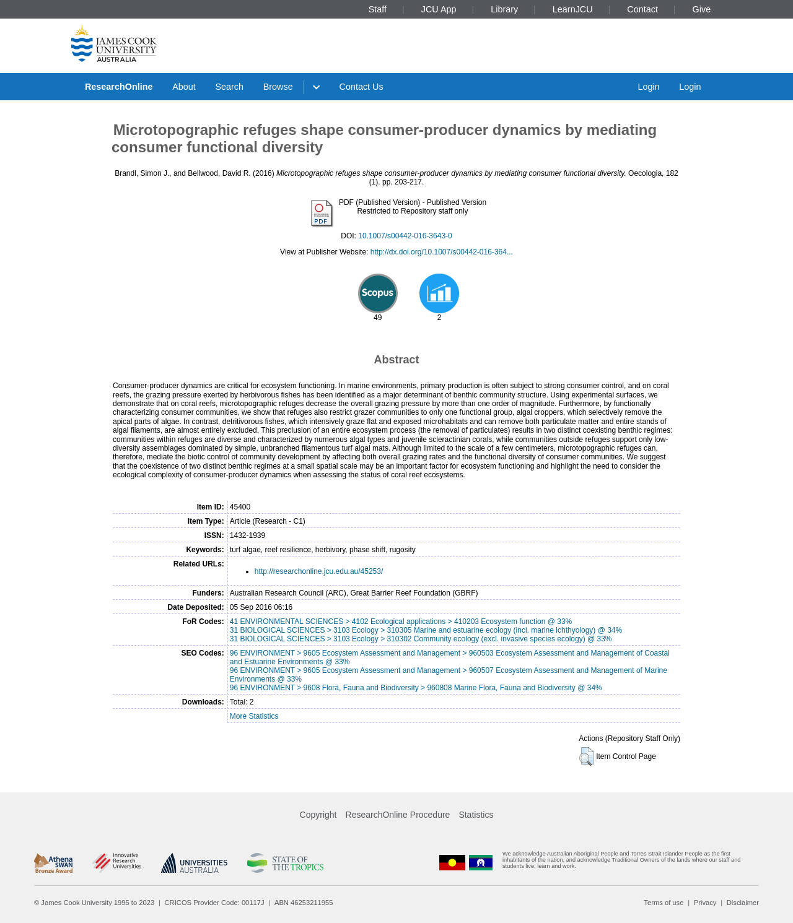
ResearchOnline (119, 87)
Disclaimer (743, 902)
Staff (378, 9)
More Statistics (254, 716)
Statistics (475, 815)
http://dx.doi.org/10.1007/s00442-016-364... (441, 252)
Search (229, 87)
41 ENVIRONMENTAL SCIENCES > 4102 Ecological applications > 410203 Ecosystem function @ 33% (401, 621)
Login (648, 87)
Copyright (318, 815)
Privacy (705, 902)
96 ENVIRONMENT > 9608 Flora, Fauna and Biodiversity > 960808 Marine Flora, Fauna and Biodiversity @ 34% (416, 687)
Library (504, 9)
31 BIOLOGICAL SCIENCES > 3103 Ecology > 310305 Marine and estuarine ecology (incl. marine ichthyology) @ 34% (426, 630)
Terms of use (663, 902)
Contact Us (361, 87)
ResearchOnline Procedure (398, 815)
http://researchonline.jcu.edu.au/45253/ (319, 571)
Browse (278, 87)
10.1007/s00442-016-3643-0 (405, 236)
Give (702, 9)
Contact (642, 9)
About (184, 87)
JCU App (439, 9)
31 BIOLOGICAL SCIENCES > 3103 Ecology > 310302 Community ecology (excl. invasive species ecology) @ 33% (421, 639)
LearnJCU (573, 9)
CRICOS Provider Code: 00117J (215, 902)
